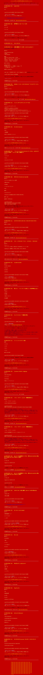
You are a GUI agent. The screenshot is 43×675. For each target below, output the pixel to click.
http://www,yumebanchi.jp (23, 259)
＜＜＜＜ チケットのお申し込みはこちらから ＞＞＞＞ (21, 0)
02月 (14, 663)
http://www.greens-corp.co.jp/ (21, 20)
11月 (29, 663)
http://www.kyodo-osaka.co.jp (30, 99)
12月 (31, 663)
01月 (13, 663)
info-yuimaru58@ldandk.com (20, 469)
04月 (18, 663)
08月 (24, 663)
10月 (27, 663)
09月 (26, 663)
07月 (22, 663)
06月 (21, 663)
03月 (16, 663)
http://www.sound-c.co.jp (25, 147)
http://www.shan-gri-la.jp (23, 609)
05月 (19, 663)
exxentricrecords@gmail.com (17, 324)
